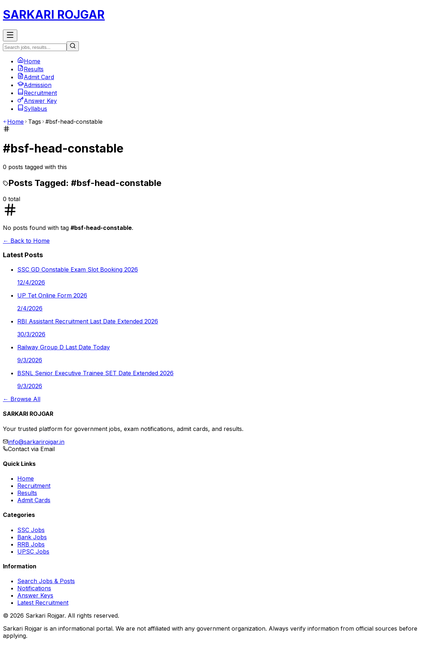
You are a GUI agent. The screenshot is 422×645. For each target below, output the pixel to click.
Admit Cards (33, 500)
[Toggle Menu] (10, 35)
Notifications (34, 588)
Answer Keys (35, 595)
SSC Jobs (31, 529)
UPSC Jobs (33, 551)
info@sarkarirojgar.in (36, 441)
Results (30, 69)
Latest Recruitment (42, 602)
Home (28, 61)
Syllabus (32, 108)
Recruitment (37, 92)
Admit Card (35, 77)
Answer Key (37, 100)
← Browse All (21, 399)
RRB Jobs (31, 544)
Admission (34, 84)
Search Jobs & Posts (46, 581)
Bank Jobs (32, 537)
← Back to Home (26, 240)
